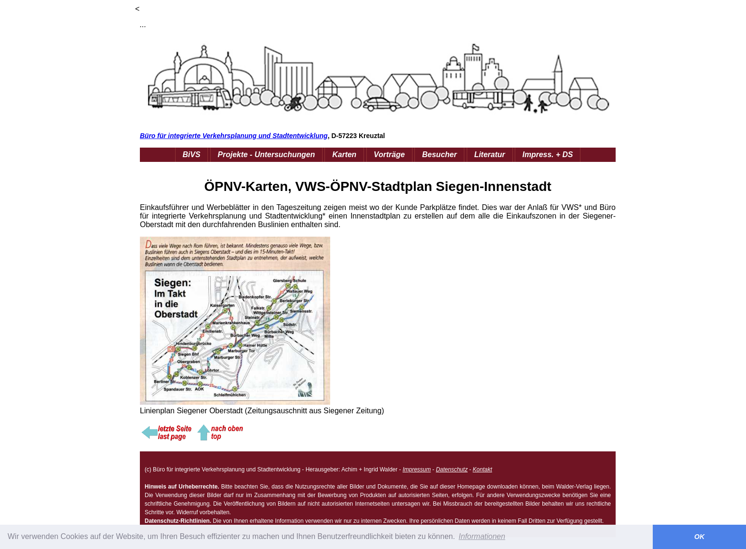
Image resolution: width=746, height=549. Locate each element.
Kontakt (482, 469)
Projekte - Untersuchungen (266, 154)
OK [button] (699, 536)
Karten (344, 154)
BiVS (191, 154)
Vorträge (389, 154)
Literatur (489, 154)
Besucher (439, 154)
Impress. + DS (547, 154)
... (143, 24)
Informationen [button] (482, 536)
